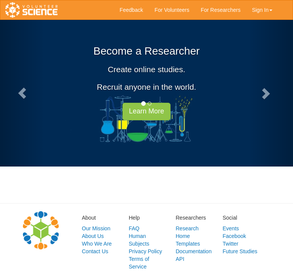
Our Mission (96, 228)
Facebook (234, 236)
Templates (188, 244)
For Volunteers (172, 10)
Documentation (194, 251)
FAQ (134, 228)
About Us (93, 236)
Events (231, 228)
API (180, 259)
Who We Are (97, 244)
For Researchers (220, 10)
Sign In (262, 10)
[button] (22, 93)
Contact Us (95, 251)
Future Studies (240, 251)
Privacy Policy (145, 251)
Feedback (131, 10)
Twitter (230, 244)
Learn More (146, 111)
